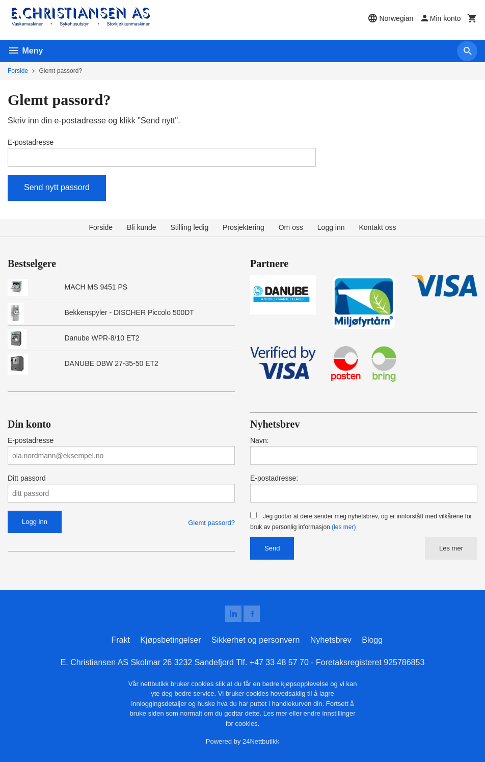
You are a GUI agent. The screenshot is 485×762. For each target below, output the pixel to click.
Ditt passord (27, 478)
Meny (25, 50)
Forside (18, 70)
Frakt (120, 640)
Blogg (372, 640)
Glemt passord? (211, 523)
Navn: (259, 440)
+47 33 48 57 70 (279, 662)
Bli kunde (141, 227)
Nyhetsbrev (331, 640)
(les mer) (344, 527)
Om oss (291, 227)
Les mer (451, 548)
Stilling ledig (189, 227)
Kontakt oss (377, 227)
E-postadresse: (274, 478)
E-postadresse (30, 142)
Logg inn (331, 227)
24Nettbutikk (260, 742)
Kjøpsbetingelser (170, 640)
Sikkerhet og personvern (255, 640)
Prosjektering (243, 227)
